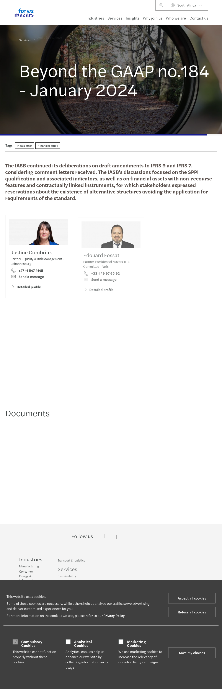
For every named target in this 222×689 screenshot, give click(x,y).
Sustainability (67, 578)
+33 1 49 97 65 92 (101, 278)
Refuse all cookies (192, 612)
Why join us (152, 18)
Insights (132, 18)
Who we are (176, 18)
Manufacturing (29, 566)
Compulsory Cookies (31, 643)
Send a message (27, 278)
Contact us (198, 18)
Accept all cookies (192, 598)
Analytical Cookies (83, 643)
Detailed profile (26, 288)
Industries (95, 18)
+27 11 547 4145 (27, 271)
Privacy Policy (114, 615)
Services (115, 18)
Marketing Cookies (136, 643)
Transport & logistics (71, 562)
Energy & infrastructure (28, 578)
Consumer (26, 572)
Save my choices (192, 652)
